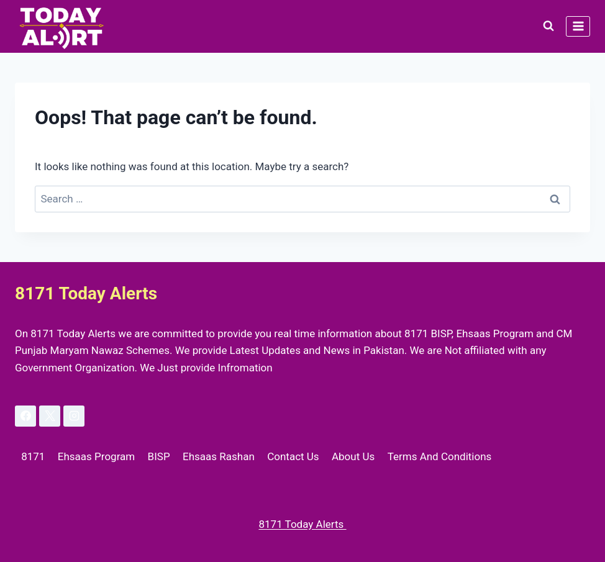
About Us (353, 456)
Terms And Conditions (440, 456)
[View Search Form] (548, 26)
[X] (49, 416)
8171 (33, 456)
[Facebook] (25, 416)
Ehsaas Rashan (219, 456)
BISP (159, 456)
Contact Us (293, 456)
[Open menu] (578, 26)
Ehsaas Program (96, 456)
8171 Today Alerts (302, 524)
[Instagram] (73, 416)
